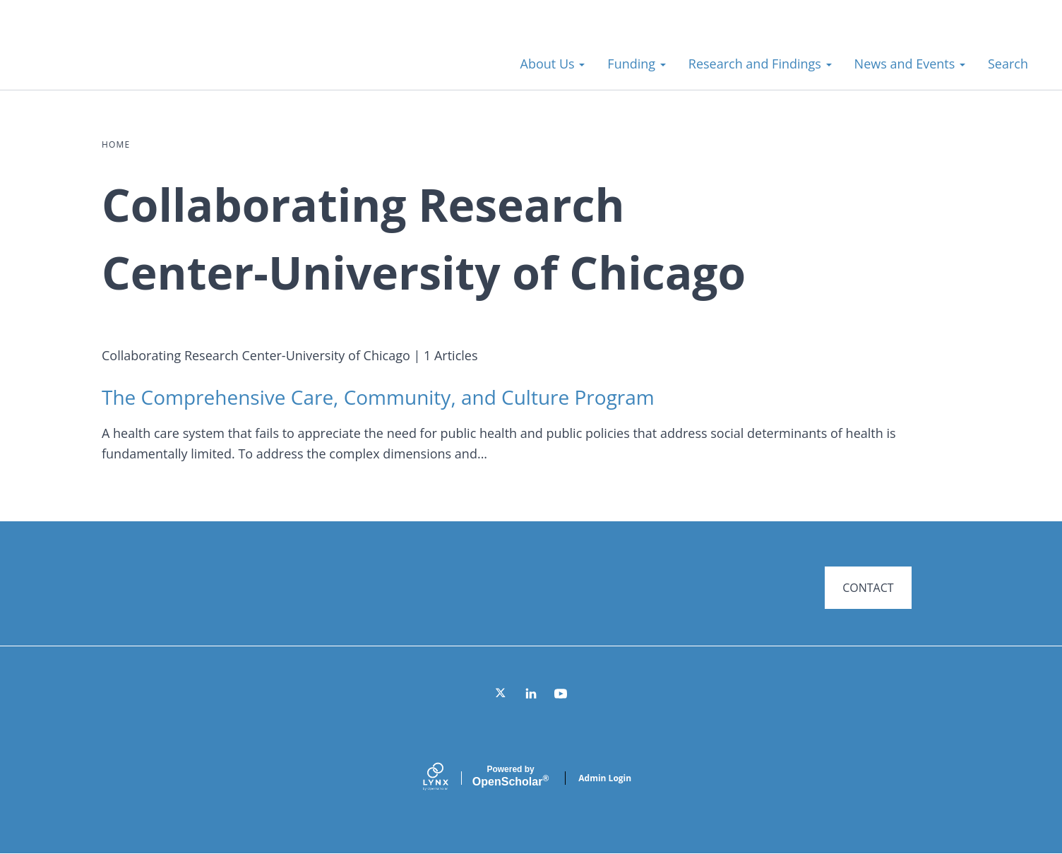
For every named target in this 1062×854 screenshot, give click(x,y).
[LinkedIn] (531, 693)
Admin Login (604, 778)
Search (1008, 63)
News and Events (909, 63)
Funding (636, 63)
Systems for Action (137, 56)
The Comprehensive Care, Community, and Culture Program (378, 397)
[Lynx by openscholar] (447, 778)
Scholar (510, 776)
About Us (552, 63)
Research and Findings (760, 63)
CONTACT (867, 587)
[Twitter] (501, 693)
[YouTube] (560, 693)
